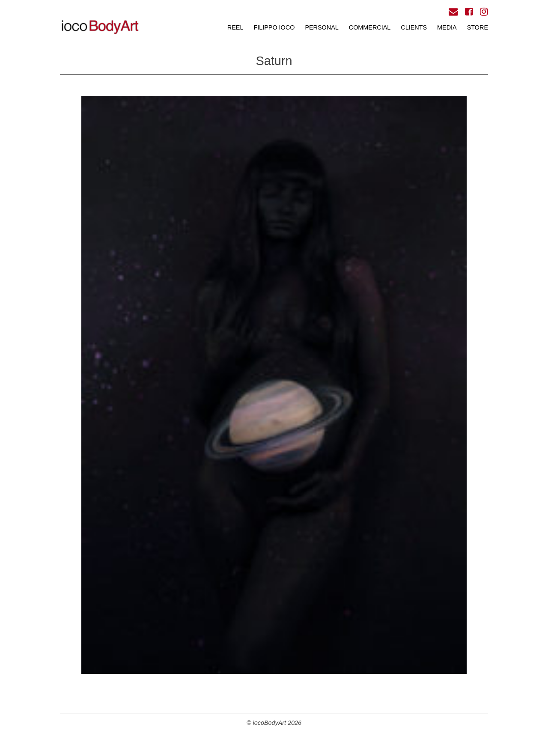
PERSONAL (321, 27)
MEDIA (447, 27)
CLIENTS (414, 27)
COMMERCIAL (370, 27)
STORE (477, 27)
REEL (235, 27)
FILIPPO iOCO (274, 27)
